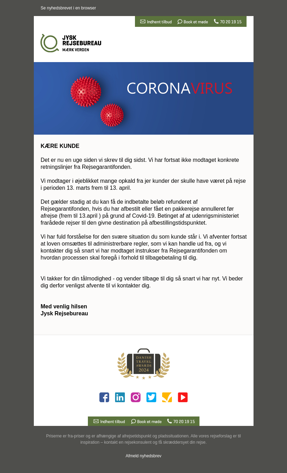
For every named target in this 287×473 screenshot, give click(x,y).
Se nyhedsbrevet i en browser (68, 8)
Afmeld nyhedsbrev (143, 455)
